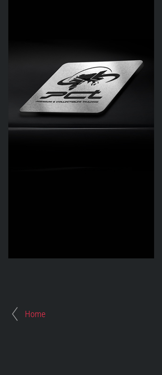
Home (35, 314)
